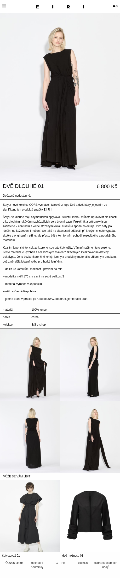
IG (57, 563)
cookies (83, 563)
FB (63, 563)
